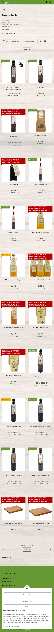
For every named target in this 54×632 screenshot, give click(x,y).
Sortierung (15, 41)
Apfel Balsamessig (40, 377)
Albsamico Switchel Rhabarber (13, 327)
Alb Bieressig (13, 136)
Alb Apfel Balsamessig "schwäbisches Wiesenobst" (13, 88)
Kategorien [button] (6, 557)
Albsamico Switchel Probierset (40, 280)
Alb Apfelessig (40, 87)
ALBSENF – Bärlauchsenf (40, 327)
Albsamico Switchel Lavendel (40, 232)
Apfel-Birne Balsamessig (13, 426)
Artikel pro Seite (29, 41)
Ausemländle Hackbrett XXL (40, 523)
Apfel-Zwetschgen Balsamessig (40, 475)
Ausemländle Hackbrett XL (13, 523)
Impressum (6, 626)
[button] (46, 2)
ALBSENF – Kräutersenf (13, 375)
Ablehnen (27, 607)
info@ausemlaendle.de (8, 33)
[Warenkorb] (50, 2)
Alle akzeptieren (27, 595)
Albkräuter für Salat (40, 135)
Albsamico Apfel (13, 184)
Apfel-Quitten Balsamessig (13, 475)
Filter (5, 41)
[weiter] (50, 49)
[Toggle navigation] (3, 1)
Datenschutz (15, 626)
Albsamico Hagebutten (40, 184)
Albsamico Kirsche (13, 232)
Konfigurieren (27, 601)
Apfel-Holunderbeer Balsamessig (41, 426)
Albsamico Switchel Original (13, 280)
